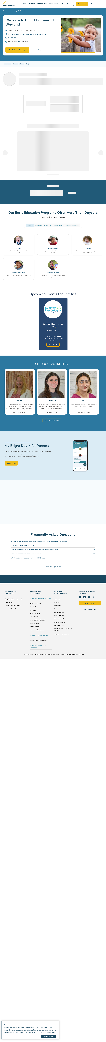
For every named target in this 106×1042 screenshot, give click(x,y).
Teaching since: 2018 (84, 413)
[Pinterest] (93, 598)
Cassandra (52, 401)
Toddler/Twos (53, 249)
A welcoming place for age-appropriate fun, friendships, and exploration (53, 276)
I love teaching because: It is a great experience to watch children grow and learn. (84, 406)
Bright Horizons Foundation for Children (63, 630)
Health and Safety (58, 226)
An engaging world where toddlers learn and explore (53, 252)
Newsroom (57, 606)
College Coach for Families (13, 606)
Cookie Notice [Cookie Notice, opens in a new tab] (51, 1032)
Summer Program (53, 273)
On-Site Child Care (35, 604)
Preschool (87, 249)
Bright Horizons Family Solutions (40, 599)
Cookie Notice (62, 655)
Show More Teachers (52, 421)
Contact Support (90, 610)
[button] (29, 4)
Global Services (34, 624)
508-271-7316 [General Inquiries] (13, 38)
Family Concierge (35, 614)
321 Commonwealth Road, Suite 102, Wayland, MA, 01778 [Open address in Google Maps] (27, 35)
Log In (93, 4)
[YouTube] (89, 598)
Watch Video (11, 464)
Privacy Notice (55, 655)
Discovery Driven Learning (43, 226)
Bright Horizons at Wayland (22, 11)
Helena (19, 401)
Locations (57, 609)
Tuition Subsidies (35, 627)
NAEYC (18, 42)
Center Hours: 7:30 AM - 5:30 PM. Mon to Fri (21, 31)
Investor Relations (59, 623)
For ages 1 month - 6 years (53, 217)
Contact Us (81, 4)
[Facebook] (80, 598)
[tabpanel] (53, 325)
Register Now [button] (42, 51)
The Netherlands (59, 619)
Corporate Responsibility (61, 634)
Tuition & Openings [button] (17, 50)
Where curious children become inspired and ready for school (87, 252)
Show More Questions (53, 567)
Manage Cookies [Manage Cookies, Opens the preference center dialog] (48, 1036)
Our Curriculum (9, 603)
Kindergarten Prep (18, 273)
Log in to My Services (11, 609)
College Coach (34, 617)
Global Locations (59, 613)
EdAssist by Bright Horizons (39, 636)
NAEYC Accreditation (72, 226)
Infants (18, 249)
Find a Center (66, 4)
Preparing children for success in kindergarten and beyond (18, 276)
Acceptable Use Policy (72, 655)
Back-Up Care (34, 607)
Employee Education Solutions (38, 641)
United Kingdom (59, 616)
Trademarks (81, 655)
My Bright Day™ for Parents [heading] (27, 446)
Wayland (9, 11)
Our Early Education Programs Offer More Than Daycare (53, 213)
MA (3, 11)
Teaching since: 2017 (51, 413)
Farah (84, 401)
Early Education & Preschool (13, 599)
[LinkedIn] (84, 598)
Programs (30, 226)
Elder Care (33, 611)
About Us (57, 599)
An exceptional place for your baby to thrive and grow (18, 252)
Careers (56, 603)
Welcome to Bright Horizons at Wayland (29, 23)
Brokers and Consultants (37, 630)
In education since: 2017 (19, 413)
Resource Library (59, 626)
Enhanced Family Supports (37, 620)
